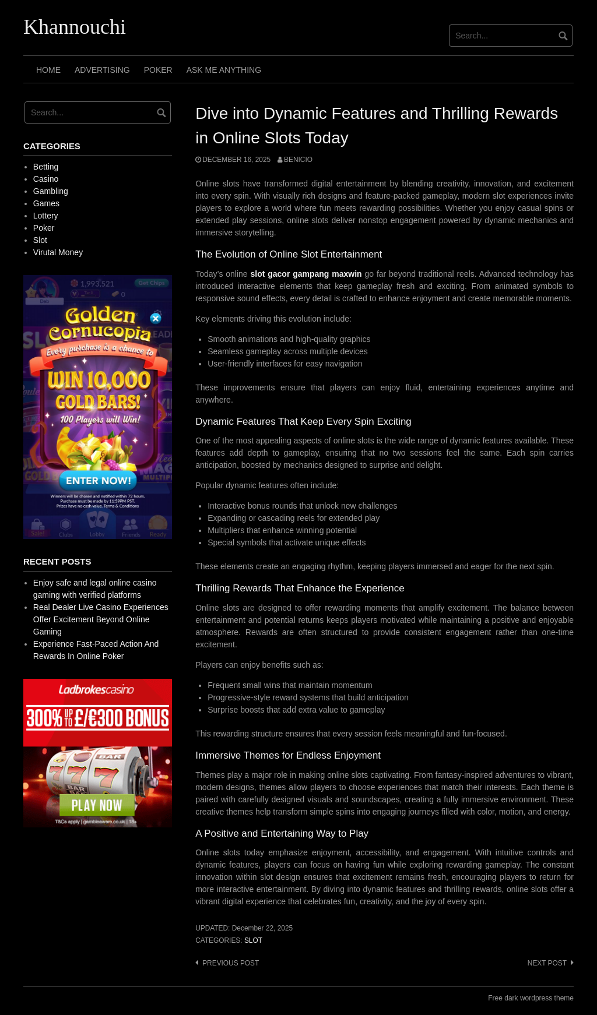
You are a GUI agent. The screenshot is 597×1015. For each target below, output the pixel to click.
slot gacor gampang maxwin (305, 274)
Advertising (102, 70)
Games (46, 203)
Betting (46, 166)
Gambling (50, 191)
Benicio (298, 160)
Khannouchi (74, 26)
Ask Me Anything (224, 70)
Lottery (45, 215)
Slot (253, 940)
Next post (547, 963)
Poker (158, 70)
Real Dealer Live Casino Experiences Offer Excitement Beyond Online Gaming (100, 619)
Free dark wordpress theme (531, 998)
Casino (46, 179)
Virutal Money (58, 252)
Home (48, 70)
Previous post (230, 963)
